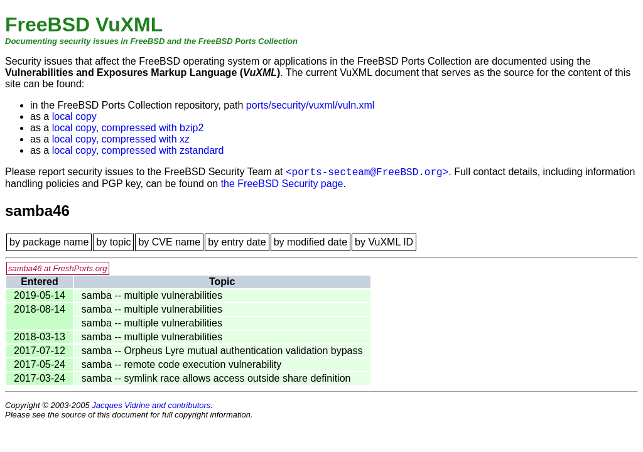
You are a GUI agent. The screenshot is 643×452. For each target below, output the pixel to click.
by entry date (237, 242)
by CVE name (169, 242)
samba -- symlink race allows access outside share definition (216, 378)
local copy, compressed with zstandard (138, 150)
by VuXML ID (384, 242)
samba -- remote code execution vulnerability (181, 364)
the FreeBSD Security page (282, 183)
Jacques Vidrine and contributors (151, 405)
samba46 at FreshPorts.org (57, 268)
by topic (113, 242)
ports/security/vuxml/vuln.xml (310, 105)
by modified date (310, 242)
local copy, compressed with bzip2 (128, 127)
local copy (74, 116)
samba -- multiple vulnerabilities (152, 295)
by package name (49, 242)
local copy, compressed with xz (121, 139)
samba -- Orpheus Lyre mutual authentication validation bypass (222, 350)
